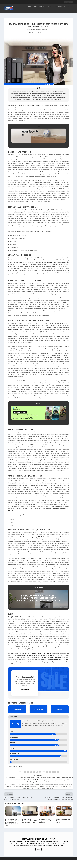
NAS (12, 768)
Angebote (50, 10)
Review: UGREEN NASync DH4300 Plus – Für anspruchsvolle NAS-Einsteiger (46, 821)
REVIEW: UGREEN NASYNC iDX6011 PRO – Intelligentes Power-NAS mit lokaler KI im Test (29, 821)
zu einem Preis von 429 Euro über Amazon (39, 654)
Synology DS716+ (38, 538)
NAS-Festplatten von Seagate (51, 659)
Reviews (42, 10)
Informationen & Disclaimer (43, 783)
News (35, 10)
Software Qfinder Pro (15, 399)
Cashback (59, 10)
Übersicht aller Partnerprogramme (39, 781)
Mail (38, 851)
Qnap (20, 768)
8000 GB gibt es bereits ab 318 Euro (55, 661)
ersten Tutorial (36, 107)
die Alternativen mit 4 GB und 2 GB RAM (38, 656)
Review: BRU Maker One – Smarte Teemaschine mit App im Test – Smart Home (63, 821)
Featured (67, 10)
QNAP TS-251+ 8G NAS (29, 111)
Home (30, 10)
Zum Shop (24, 691)
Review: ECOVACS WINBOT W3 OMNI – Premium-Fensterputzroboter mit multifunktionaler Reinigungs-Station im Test (38, 600)
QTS (16, 768)
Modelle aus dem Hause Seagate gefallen (54, 263)
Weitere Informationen (57, 726)
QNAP (48, 211)
